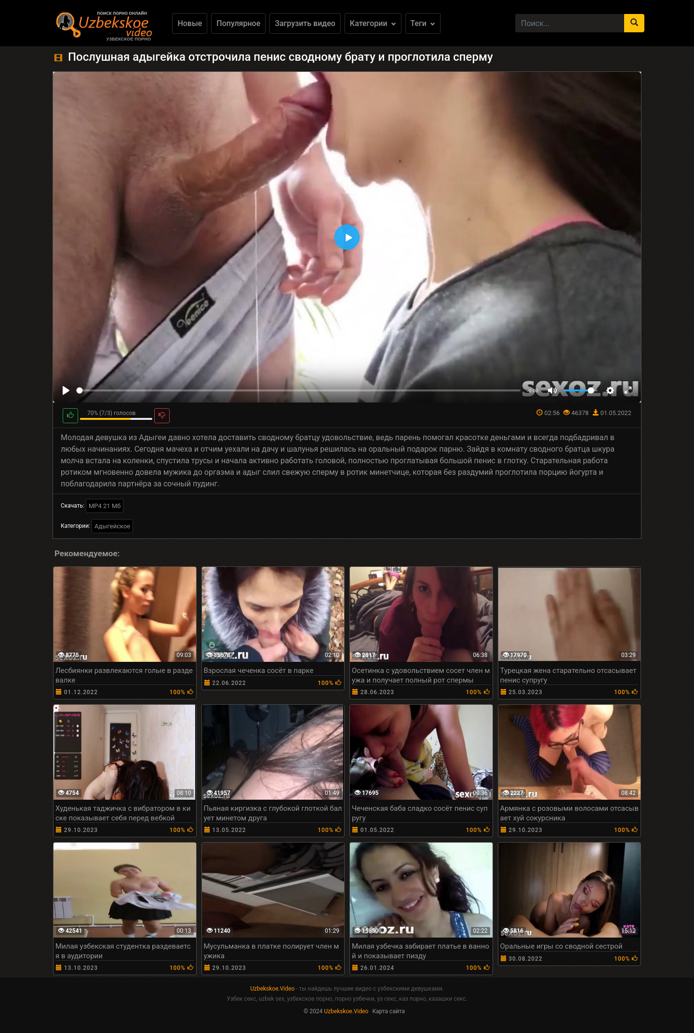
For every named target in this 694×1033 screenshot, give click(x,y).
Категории (373, 23)
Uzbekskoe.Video (272, 988)
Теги (423, 23)
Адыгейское (112, 526)
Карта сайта (388, 1011)
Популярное (238, 23)
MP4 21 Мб (104, 506)
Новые (189, 23)
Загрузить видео (305, 23)
